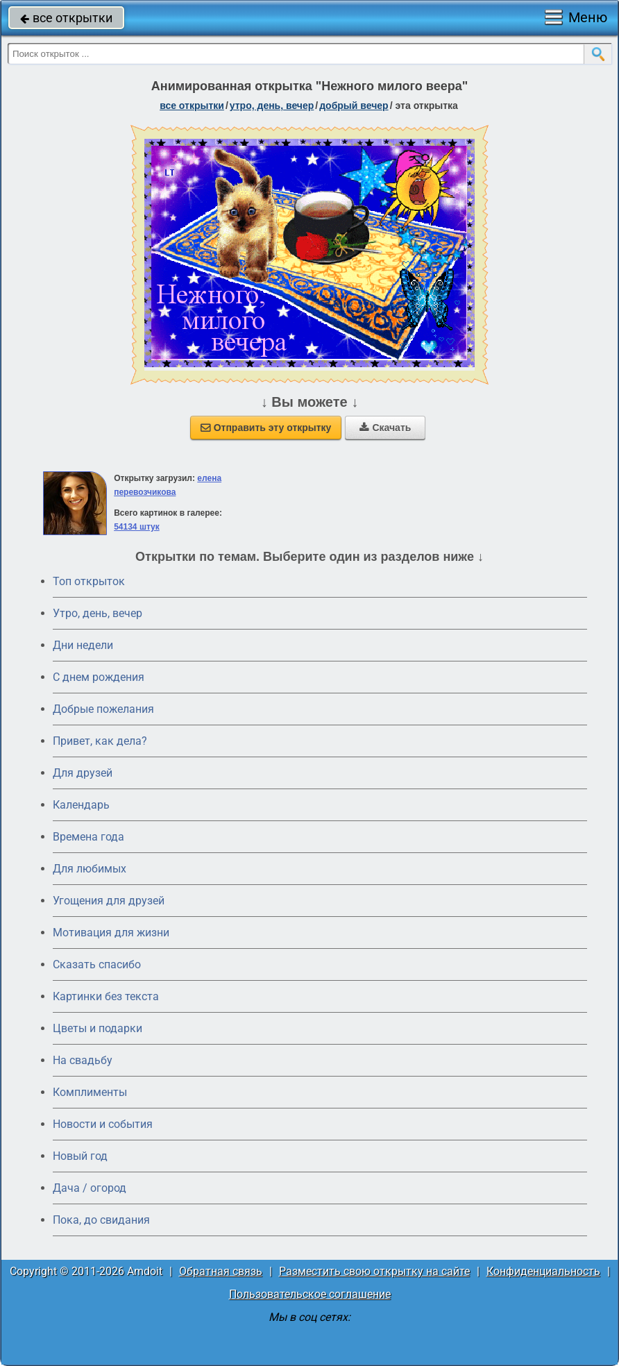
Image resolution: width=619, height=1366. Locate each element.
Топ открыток (89, 581)
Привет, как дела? (100, 741)
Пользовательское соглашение (310, 1294)
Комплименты (90, 1092)
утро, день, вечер (272, 105)
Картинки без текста (106, 996)
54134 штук (137, 527)
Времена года (88, 836)
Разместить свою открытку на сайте (374, 1271)
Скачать (385, 427)
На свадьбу (82, 1060)
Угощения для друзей (108, 900)
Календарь (81, 804)
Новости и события (103, 1124)
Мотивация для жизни (111, 932)
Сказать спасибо (97, 964)
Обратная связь (220, 1271)
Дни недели (83, 645)
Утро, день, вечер (97, 613)
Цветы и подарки (97, 1028)
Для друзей (82, 772)
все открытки (66, 17)
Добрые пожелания (103, 709)
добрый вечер (353, 105)
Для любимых (89, 868)
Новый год (80, 1156)
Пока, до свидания (101, 1219)
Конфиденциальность (543, 1271)
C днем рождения (98, 677)
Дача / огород (89, 1188)
